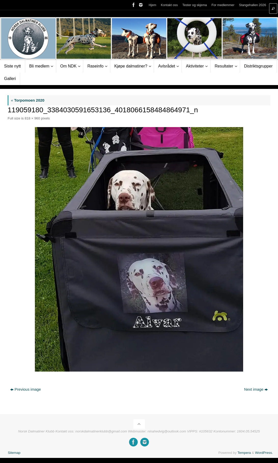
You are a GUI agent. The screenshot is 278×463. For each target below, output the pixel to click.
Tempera (244, 453)
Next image (256, 389)
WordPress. (264, 453)
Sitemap (14, 453)
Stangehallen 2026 (252, 5)
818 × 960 (32, 118)
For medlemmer (223, 5)
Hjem (152, 5)
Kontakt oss (169, 5)
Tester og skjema (194, 5)
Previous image (25, 389)
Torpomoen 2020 (27, 100)
